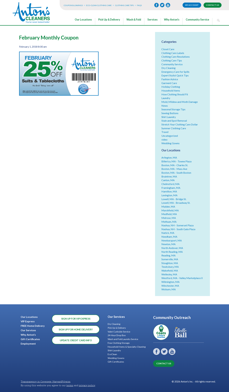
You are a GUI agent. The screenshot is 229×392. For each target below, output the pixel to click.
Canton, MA (168, 180)
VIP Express (28, 321)
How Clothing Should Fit (174, 94)
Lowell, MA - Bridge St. (173, 199)
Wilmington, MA (170, 281)
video (164, 139)
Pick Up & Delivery (109, 19)
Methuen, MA (169, 221)
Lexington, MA (169, 195)
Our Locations (83, 19)
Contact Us (212, 5)
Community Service (197, 19)
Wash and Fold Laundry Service (123, 339)
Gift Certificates (30, 339)
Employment (28, 343)
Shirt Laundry (168, 116)
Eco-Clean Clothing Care (99, 5)
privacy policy (87, 385)
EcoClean (112, 354)
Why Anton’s (171, 19)
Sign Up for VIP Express (75, 318)
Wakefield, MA (169, 270)
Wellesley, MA (169, 274)
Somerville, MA (169, 259)
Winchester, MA (170, 285)
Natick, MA (167, 232)
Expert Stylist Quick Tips (175, 75)
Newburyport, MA (171, 240)
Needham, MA (169, 236)
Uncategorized (169, 135)
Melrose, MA (168, 217)
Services (152, 19)
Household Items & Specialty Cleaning (127, 346)
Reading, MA (168, 255)
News (164, 105)
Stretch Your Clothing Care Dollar (179, 124)
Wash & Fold (133, 19)
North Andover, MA (172, 247)
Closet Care (167, 49)
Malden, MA (168, 206)
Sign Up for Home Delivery (76, 329)
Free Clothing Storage (119, 343)
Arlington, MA (169, 157)
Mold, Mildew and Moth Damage (179, 101)
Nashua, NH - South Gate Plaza (178, 229)
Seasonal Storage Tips (173, 109)
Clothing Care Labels (172, 52)
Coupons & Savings (73, 5)
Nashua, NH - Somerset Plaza (177, 225)
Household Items (170, 90)
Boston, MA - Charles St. (174, 165)
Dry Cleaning (168, 67)
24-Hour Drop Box (117, 335)
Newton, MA (168, 244)
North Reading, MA (172, 251)
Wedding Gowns (170, 143)
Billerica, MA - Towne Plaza (176, 161)
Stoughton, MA (169, 263)
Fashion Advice (169, 79)
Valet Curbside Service (119, 331)
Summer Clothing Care (173, 128)
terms (69, 385)
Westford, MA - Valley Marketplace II (182, 277)
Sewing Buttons (169, 113)
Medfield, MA (169, 213)
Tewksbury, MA (170, 266)
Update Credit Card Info (76, 340)
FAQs (139, 5)
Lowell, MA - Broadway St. (175, 202)
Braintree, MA (169, 176)
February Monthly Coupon (49, 37)
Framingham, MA (170, 187)
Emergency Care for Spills (175, 71)
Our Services (28, 330)
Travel (164, 131)
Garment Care (169, 83)
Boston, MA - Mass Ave (174, 168)
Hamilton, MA (169, 191)
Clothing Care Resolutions (175, 56)
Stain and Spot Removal (174, 120)
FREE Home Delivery (33, 325)
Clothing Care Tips (124, 5)
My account (192, 5)
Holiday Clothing (170, 86)
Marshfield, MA (170, 210)
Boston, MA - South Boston (176, 172)
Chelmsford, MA (170, 183)
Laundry (165, 97)
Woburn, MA (168, 289)
